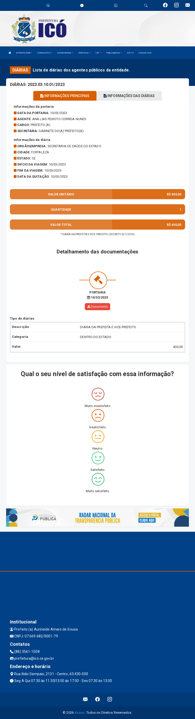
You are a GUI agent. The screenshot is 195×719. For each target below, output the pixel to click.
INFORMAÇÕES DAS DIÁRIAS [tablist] (129, 96)
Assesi (79, 712)
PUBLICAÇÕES (114, 53)
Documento (97, 306)
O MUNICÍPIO (44, 53)
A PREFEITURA (24, 53)
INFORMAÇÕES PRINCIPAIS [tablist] (64, 96)
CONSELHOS (145, 53)
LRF (98, 53)
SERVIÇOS (84, 53)
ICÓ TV (130, 53)
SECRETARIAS (65, 53)
